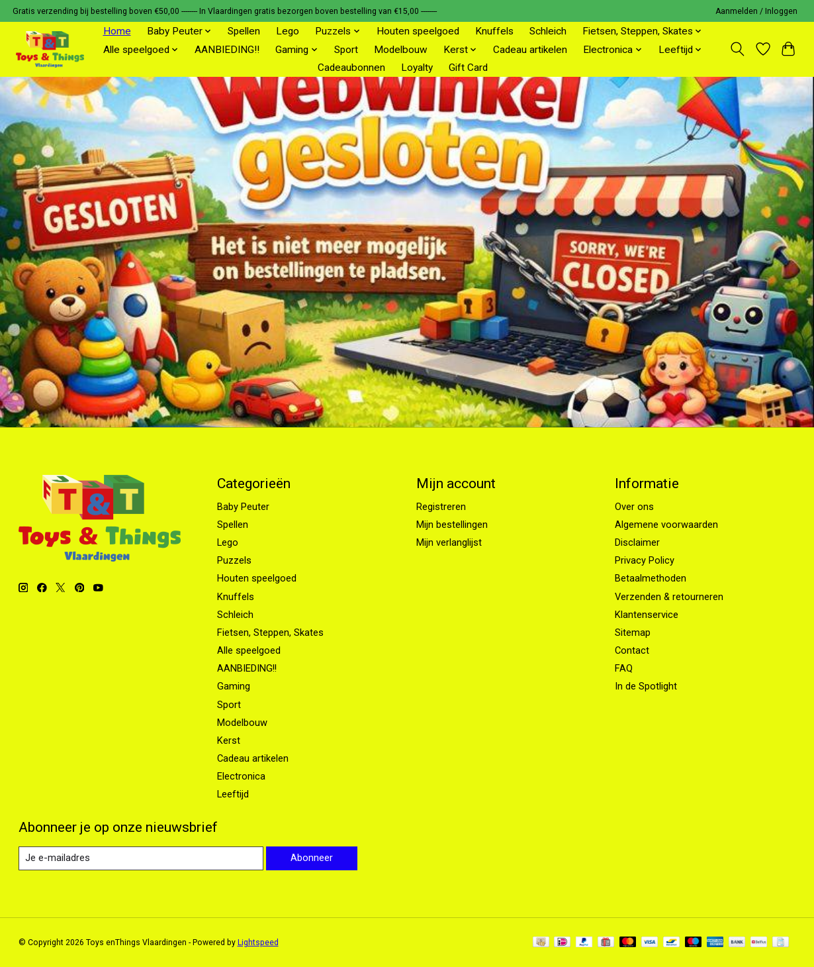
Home (117, 31)
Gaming (233, 686)
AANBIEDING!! (227, 50)
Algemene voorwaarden (666, 525)
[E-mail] (141, 858)
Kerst (228, 740)
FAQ (624, 668)
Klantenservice (646, 615)
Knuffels (494, 31)
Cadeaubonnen (351, 68)
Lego (287, 31)
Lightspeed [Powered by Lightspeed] (258, 942)
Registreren (441, 507)
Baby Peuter (243, 507)
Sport (346, 50)
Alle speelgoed (249, 650)
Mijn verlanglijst (449, 542)
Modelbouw (401, 50)
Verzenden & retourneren (669, 597)
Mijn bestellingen (452, 525)
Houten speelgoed (418, 31)
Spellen (244, 31)
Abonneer (312, 858)
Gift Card (468, 68)
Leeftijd (233, 794)
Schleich (547, 31)
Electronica (241, 776)
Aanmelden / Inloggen (756, 11)
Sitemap (633, 632)
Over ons (634, 507)
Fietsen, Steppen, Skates (270, 632)
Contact (632, 650)
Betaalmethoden (650, 578)
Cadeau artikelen (530, 50)
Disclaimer (637, 542)
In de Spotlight (646, 686)
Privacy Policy (644, 560)
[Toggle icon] (736, 49)
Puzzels (234, 560)
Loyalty (417, 68)
